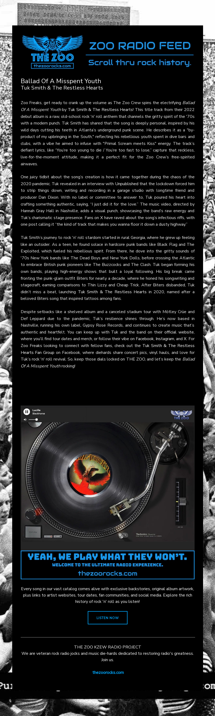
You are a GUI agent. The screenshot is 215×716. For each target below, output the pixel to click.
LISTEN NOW (107, 618)
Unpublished (126, 184)
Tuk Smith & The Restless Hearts (100, 110)
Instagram (165, 339)
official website (179, 332)
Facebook (145, 339)
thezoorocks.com (108, 672)
